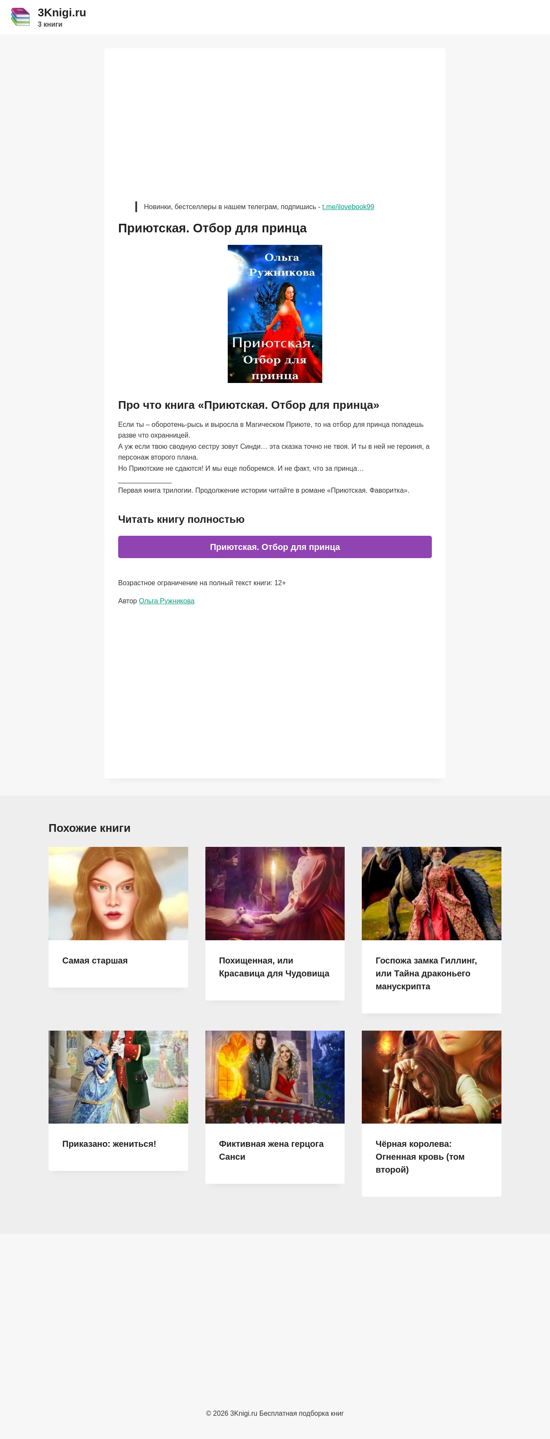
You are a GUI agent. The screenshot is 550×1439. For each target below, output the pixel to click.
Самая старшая (95, 960)
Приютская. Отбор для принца (275, 547)
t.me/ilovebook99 (348, 206)
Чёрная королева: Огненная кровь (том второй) (420, 1156)
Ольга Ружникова (166, 601)
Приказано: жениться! (109, 1144)
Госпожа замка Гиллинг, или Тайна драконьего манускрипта (426, 973)
